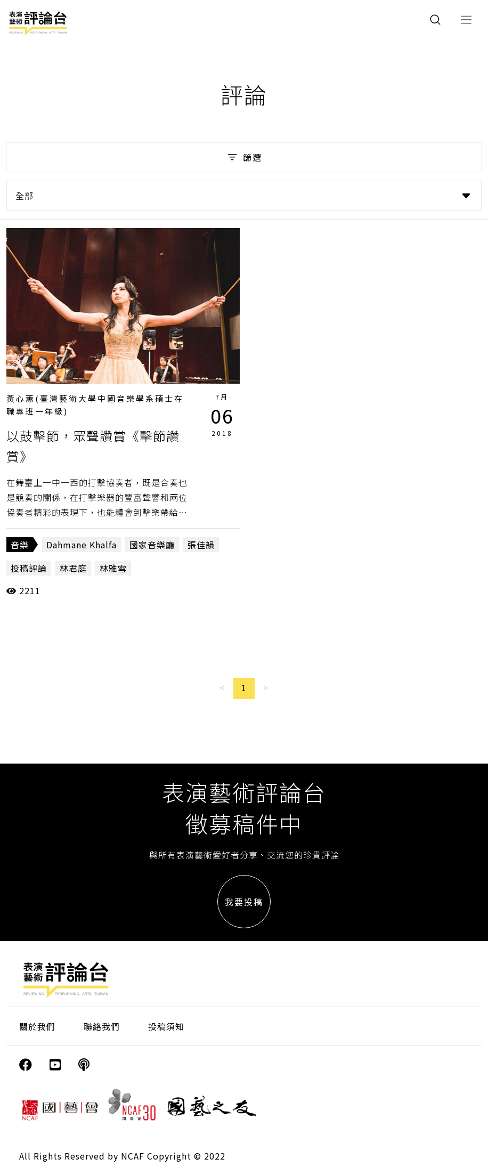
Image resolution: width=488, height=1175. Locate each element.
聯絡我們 (102, 1026)
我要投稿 (244, 901)
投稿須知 (166, 1026)
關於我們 (37, 1026)
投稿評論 (29, 568)
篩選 (244, 157)
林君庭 (73, 568)
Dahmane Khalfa (81, 544)
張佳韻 (201, 544)
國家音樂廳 (152, 544)
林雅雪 (113, 568)
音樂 (20, 544)
